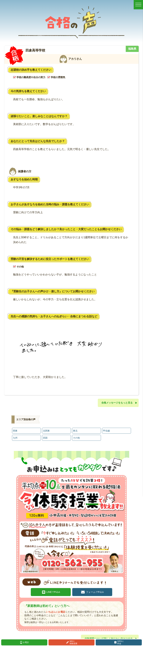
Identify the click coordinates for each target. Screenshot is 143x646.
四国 (45, 437)
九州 (15, 437)
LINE (55, 590)
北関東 (46, 430)
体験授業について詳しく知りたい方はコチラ (109, 637)
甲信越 (106, 430)
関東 (15, 430)
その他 (76, 437)
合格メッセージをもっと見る (117, 402)
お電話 (26, 642)
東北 (75, 430)
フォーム (93, 590)
